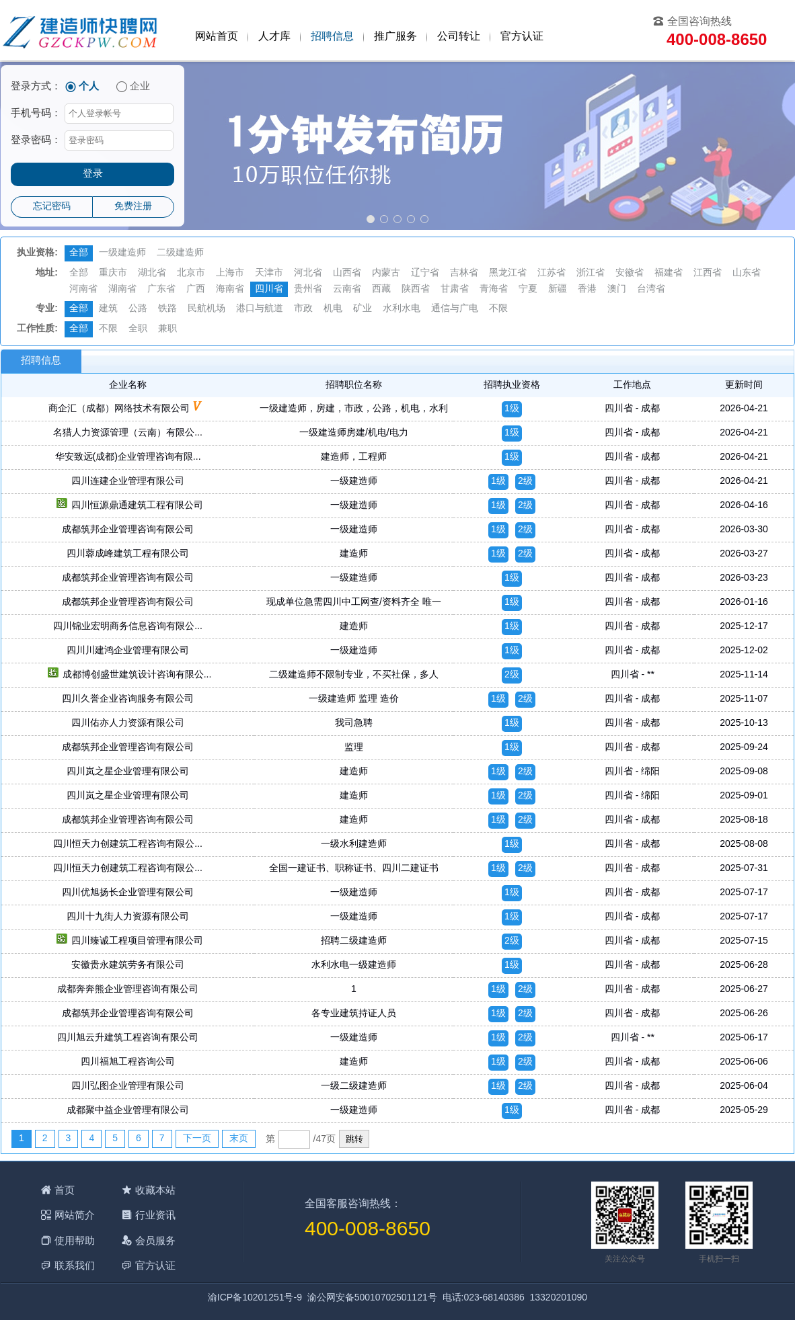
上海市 (230, 273)
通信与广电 (454, 309)
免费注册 (133, 207)
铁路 (167, 309)
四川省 (269, 289)
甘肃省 (455, 289)
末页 (238, 1139)
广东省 (161, 289)
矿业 (362, 309)
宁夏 (528, 289)
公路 (137, 309)
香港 (587, 289)
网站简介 (74, 1215)
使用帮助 (74, 1240)
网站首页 (216, 36)
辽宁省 (425, 273)
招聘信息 (332, 36)
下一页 (197, 1139)
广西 (195, 289)
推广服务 (395, 36)
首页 (64, 1190)
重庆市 (113, 273)
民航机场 (206, 309)
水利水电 (401, 309)
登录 (93, 174)
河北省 (308, 273)
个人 (89, 86)
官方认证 (521, 36)
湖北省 (152, 273)
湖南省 (122, 289)
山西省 (347, 273)
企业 (140, 86)
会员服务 (155, 1240)
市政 (303, 309)
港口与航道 (259, 309)
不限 (498, 309)
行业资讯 (155, 1215)
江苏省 (551, 273)
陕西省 (416, 289)
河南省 (83, 289)
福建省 (668, 273)
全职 (137, 329)
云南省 (347, 289)
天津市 (269, 273)
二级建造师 (180, 253)
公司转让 (458, 36)
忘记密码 (52, 207)
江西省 (707, 273)
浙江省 (590, 273)
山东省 (746, 273)
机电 (333, 309)
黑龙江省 (508, 273)
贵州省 (308, 289)
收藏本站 (155, 1190)
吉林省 (464, 273)
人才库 (274, 36)
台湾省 (651, 289)
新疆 (557, 289)
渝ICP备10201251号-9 (255, 1298)
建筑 (108, 309)
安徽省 (629, 273)
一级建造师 (122, 253)
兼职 (167, 329)
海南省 (230, 289)
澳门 (616, 289)
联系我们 (74, 1265)
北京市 (191, 273)
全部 (78, 253)
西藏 (381, 289)
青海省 (494, 289)
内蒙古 (386, 273)
